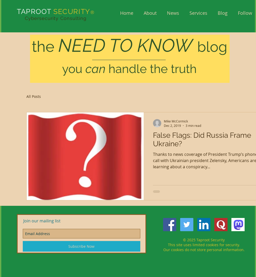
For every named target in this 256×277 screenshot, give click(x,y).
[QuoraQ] (221, 224)
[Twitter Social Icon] (186, 224)
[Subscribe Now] (81, 246)
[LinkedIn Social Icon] (203, 224)
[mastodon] (238, 224)
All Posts (33, 96)
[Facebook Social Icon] (169, 224)
